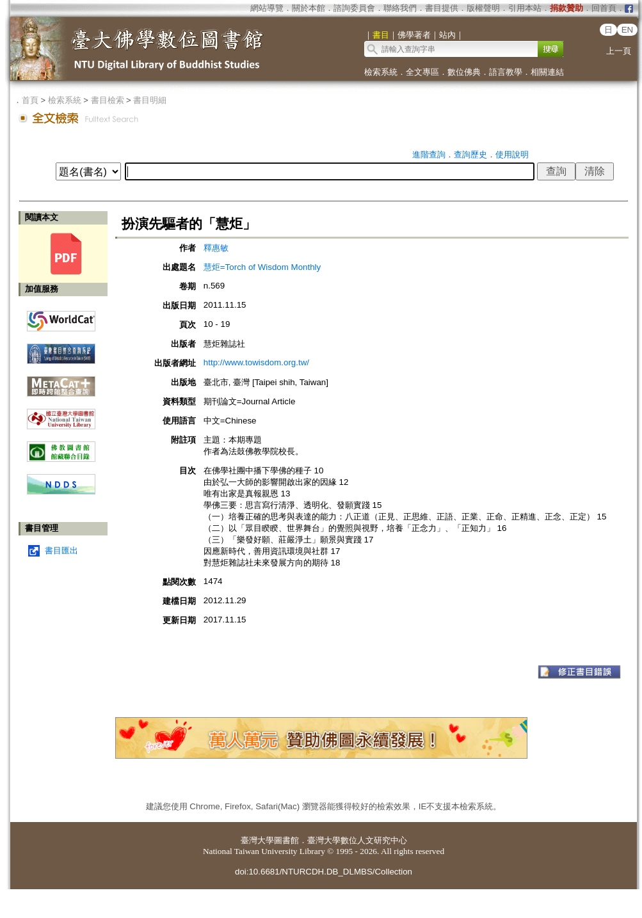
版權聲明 (483, 8)
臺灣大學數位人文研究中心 (357, 840)
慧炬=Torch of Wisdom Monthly (262, 267)
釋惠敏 (216, 248)
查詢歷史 (470, 154)
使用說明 (512, 154)
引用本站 (525, 8)
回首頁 (603, 8)
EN (628, 30)
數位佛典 (464, 72)
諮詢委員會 (354, 8)
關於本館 (308, 8)
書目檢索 (107, 100)
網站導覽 (267, 8)
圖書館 (286, 840)
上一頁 (618, 51)
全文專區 (422, 72)
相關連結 (547, 72)
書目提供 (441, 8)
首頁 (30, 100)
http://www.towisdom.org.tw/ (256, 362)
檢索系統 (380, 72)
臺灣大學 (257, 840)
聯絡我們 (400, 8)
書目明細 (149, 100)
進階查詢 (428, 154)
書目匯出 (61, 550)
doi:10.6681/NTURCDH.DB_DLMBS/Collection (323, 871)
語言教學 (505, 72)
